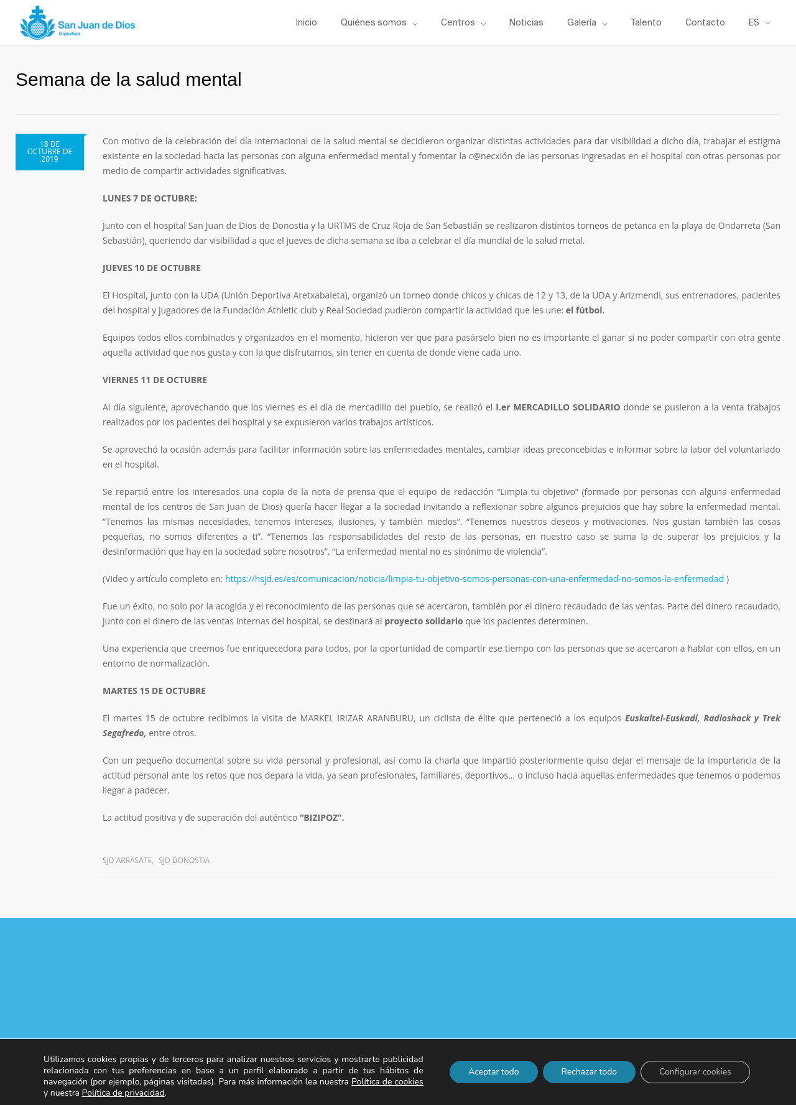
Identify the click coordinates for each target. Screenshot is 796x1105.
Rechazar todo (590, 1072)
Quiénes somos (374, 22)
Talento (646, 22)
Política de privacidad (123, 1093)
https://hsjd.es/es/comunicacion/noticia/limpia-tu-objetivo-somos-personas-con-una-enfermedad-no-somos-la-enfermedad (474, 579)
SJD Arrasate (127, 860)
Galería (581, 22)
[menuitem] (759, 22)
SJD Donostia (184, 860)
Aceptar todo (493, 1072)
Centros (458, 22)
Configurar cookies (695, 1072)
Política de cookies (387, 1082)
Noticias (526, 22)
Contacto (705, 22)
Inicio (306, 22)
